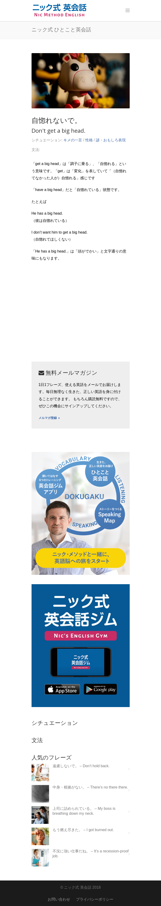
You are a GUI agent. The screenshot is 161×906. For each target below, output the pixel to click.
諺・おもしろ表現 (111, 140)
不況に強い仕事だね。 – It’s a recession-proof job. (91, 853)
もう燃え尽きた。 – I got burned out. (83, 830)
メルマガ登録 (49, 418)
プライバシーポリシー (94, 899)
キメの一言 (72, 140)
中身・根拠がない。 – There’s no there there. (90, 787)
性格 (89, 140)
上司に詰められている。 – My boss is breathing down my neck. (84, 811)
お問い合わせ (59, 899)
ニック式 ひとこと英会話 (61, 29)
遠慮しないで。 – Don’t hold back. (81, 766)
